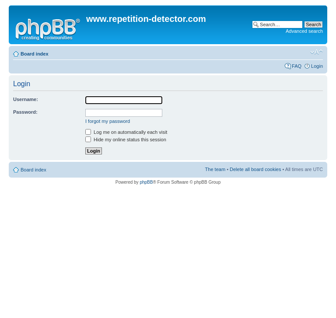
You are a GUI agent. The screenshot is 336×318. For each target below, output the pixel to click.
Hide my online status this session (125, 139)
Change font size (316, 52)
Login (317, 66)
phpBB (146, 182)
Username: (25, 99)
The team (215, 169)
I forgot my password (107, 121)
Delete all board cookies (255, 169)
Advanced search (304, 31)
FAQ (296, 66)
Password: (25, 112)
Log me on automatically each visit (126, 132)
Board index (35, 53)
